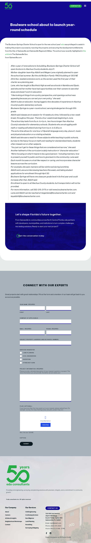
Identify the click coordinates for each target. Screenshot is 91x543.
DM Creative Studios (65, 537)
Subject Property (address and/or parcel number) (39, 339)
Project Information (31, 369)
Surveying (27, 359)
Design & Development (52, 537)
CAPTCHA (23, 438)
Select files (45, 425)
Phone (52, 329)
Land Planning (28, 352)
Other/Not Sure (29, 362)
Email (25, 329)
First (22, 312)
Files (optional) (26, 406)
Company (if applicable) (29, 318)
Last (48, 312)
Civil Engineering (29, 356)
